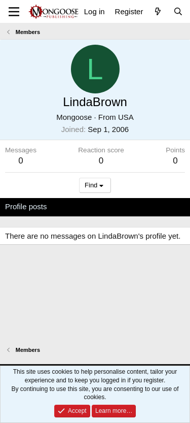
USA (126, 117)
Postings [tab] (127, 206)
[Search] (178, 11)
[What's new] (158, 11)
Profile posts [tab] (26, 206)
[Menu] (14, 12)
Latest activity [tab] (80, 206)
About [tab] (162, 206)
